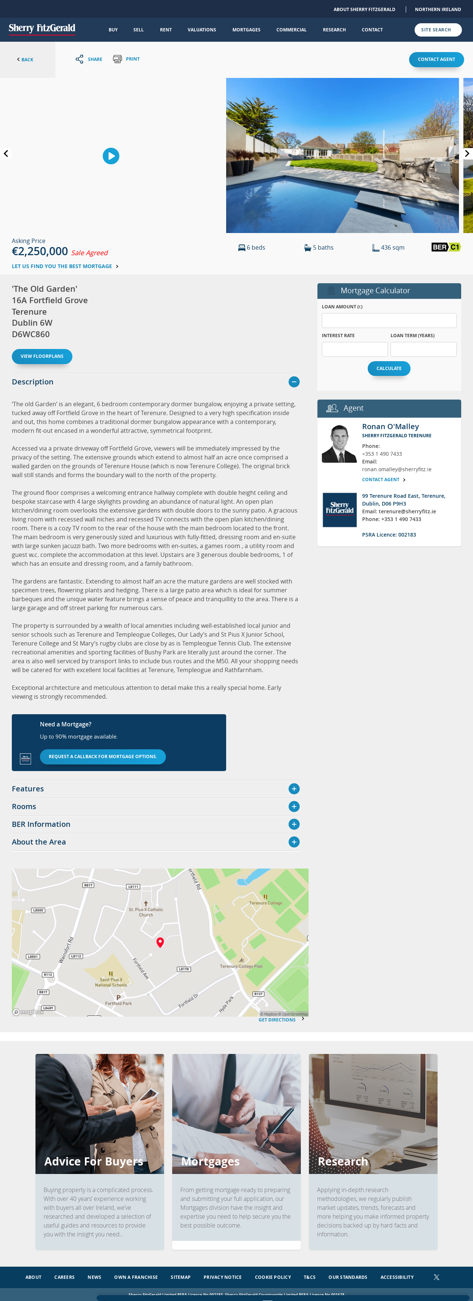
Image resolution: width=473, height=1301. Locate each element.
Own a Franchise (136, 1276)
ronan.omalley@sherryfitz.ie (397, 469)
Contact (372, 30)
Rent (166, 30)
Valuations (202, 30)
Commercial (291, 30)
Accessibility (397, 1276)
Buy (113, 30)
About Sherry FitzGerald (364, 9)
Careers (64, 1276)
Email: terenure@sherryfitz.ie (399, 511)
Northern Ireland (438, 9)
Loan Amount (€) (342, 307)
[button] (342, 155)
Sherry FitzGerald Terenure (397, 435)
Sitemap (181, 1276)
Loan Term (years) (413, 335)
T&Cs (310, 1276)
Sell (138, 30)
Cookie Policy (273, 1276)
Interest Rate (338, 335)
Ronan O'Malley (390, 426)
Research (334, 30)
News (94, 1276)
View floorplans (42, 356)
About (33, 1276)
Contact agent (436, 59)
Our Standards (348, 1276)
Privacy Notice (223, 1276)
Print (126, 59)
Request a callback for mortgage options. (103, 756)
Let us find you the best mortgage (65, 266)
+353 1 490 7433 (382, 453)
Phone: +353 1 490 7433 (391, 519)
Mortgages (246, 30)
